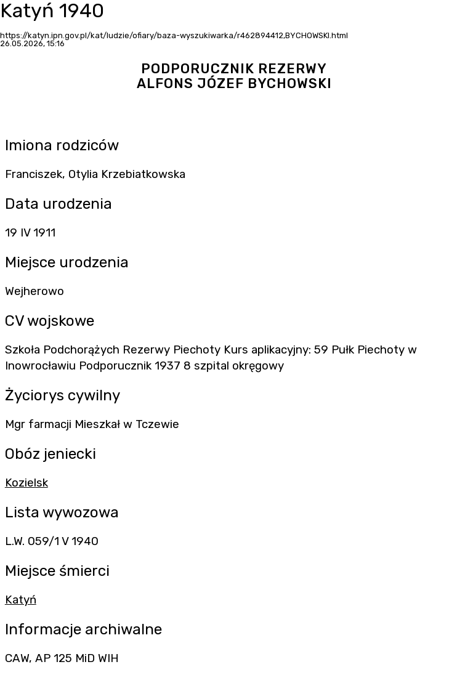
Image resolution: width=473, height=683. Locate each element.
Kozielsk (26, 483)
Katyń (20, 600)
